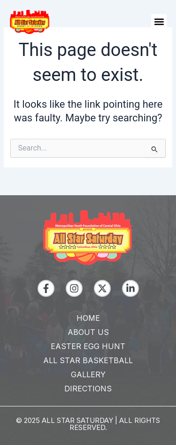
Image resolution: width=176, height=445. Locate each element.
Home (88, 318)
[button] (159, 22)
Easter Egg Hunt (88, 346)
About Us (88, 332)
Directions (88, 388)
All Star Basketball (88, 360)
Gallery (88, 374)
